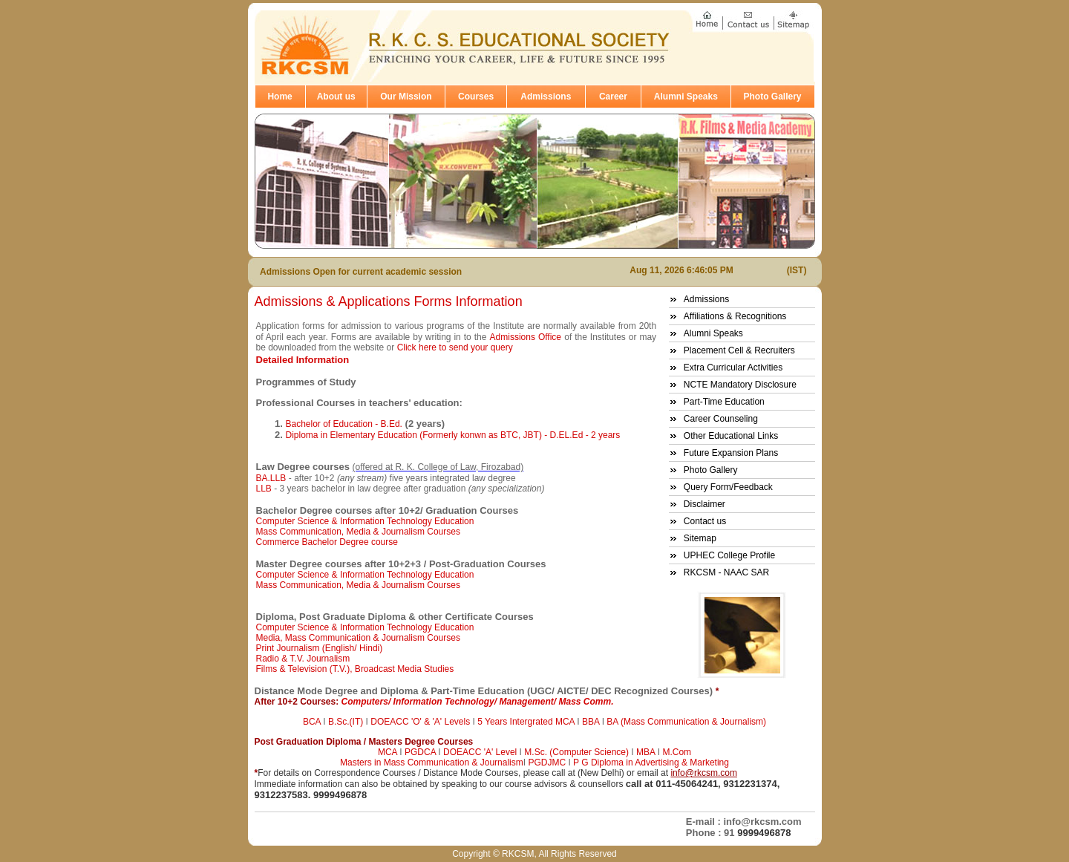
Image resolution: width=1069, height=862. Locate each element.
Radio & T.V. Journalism (303, 658)
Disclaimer (704, 504)
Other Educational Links (731, 436)
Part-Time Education (724, 401)
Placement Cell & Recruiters (739, 350)
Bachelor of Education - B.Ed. (344, 424)
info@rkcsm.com (703, 773)
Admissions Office (525, 337)
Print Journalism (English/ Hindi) (319, 648)
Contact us (705, 521)
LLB (265, 488)
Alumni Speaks (686, 96)
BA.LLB (271, 478)
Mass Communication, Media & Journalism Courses (358, 531)
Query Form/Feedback (728, 487)
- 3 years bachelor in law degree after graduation (409, 488)
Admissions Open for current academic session (361, 272)
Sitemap (700, 538)
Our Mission (405, 96)
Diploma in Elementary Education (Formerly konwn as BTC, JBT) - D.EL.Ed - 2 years (453, 435)
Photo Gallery (773, 96)
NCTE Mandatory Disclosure (740, 384)
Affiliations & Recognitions (735, 316)
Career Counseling (721, 419)
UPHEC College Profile (729, 555)
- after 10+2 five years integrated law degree (402, 478)
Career (613, 96)
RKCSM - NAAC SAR (726, 572)
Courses (476, 96)
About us (336, 96)
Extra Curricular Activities (733, 367)
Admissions (545, 96)
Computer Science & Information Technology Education (365, 521)
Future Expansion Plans (731, 453)
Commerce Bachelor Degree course (327, 542)
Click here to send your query (455, 347)
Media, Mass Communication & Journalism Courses (358, 638)
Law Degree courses (303, 466)
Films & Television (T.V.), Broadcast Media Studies (355, 669)
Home (279, 96)
